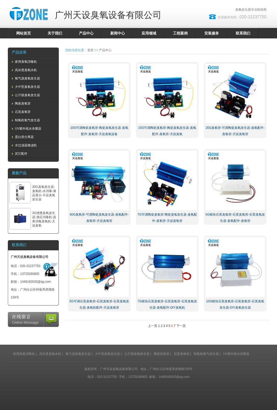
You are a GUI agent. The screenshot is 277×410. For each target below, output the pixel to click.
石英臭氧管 (21, 112)
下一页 (181, 326)
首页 (90, 50)
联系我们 (243, 33)
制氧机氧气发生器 (25, 120)
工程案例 (180, 33)
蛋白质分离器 (22, 137)
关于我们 (55, 33)
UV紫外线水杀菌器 (26, 128)
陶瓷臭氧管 (21, 103)
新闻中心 (117, 33)
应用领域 (149, 33)
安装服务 (211, 33)
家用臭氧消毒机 (24, 61)
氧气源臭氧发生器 (25, 78)
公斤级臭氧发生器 (25, 95)
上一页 (152, 326)
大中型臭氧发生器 (25, 87)
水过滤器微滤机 (24, 145)
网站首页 (23, 33)
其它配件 (19, 153)
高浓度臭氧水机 (24, 70)
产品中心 (86, 33)
